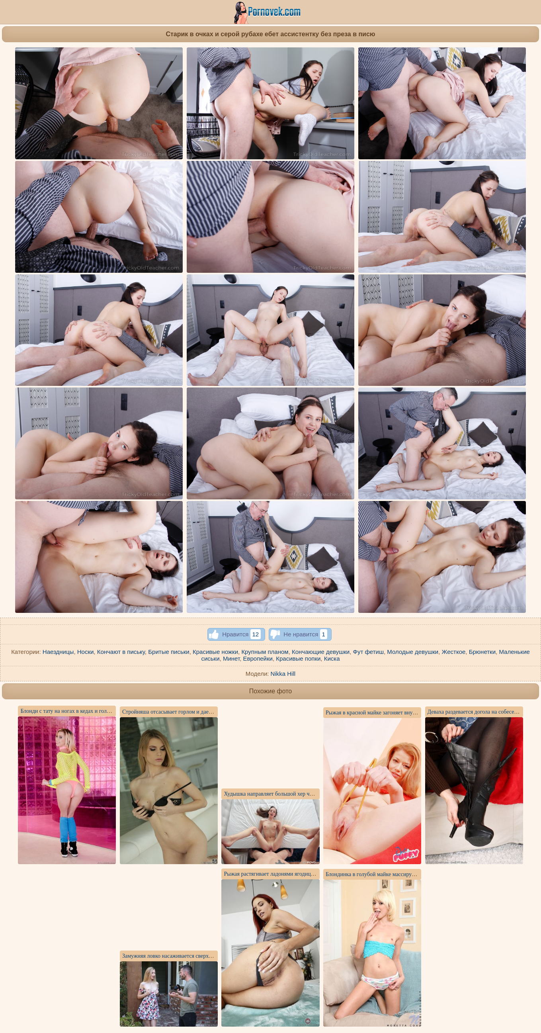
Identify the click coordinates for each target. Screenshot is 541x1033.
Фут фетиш (368, 651)
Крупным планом (264, 651)
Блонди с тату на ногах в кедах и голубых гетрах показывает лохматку (103, 711)
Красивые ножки (215, 651)
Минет (231, 658)
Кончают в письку (121, 651)
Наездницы (58, 651)
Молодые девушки (412, 651)
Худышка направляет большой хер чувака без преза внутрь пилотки (304, 794)
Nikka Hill (283, 673)
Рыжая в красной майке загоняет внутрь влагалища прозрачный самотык (412, 713)
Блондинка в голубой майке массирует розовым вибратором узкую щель (411, 874)
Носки (85, 651)
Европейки (257, 658)
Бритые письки (168, 651)
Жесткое (454, 651)
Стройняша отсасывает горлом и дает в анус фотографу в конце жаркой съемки (216, 712)
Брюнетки (482, 651)
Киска (332, 658)
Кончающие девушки (321, 651)
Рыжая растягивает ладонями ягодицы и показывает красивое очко (303, 874)
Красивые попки (298, 658)
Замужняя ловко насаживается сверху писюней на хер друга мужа (200, 956)
